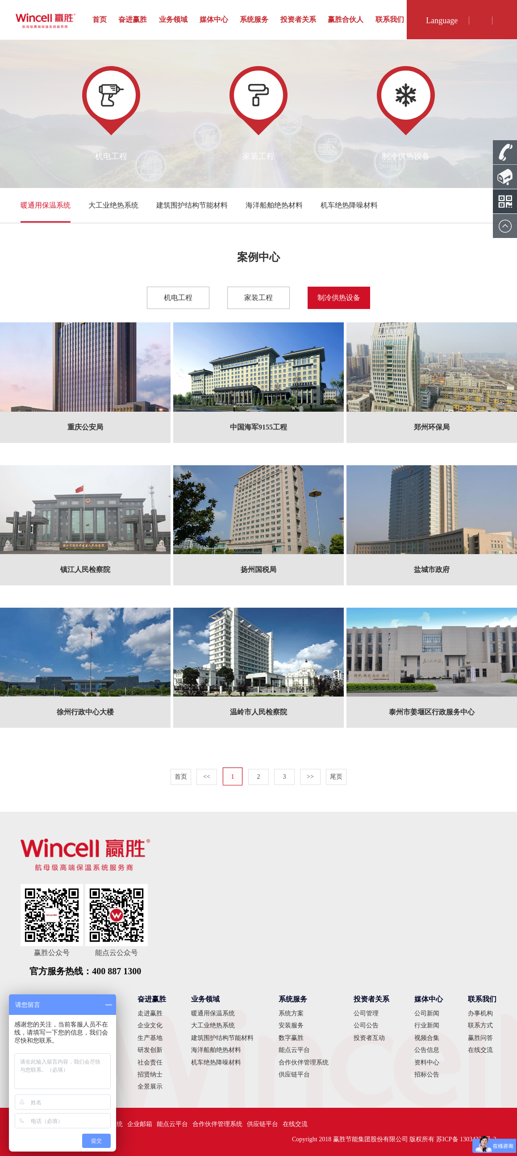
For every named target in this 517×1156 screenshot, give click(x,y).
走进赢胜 (150, 1013)
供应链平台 (294, 1074)
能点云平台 (294, 1050)
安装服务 (291, 1025)
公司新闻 (426, 1013)
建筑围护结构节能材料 (192, 205)
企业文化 (150, 1025)
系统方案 (291, 1013)
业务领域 (173, 19)
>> (310, 776)
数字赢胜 (291, 1038)
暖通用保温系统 (46, 205)
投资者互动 (369, 1038)
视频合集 (426, 1038)
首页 (99, 19)
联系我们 (389, 19)
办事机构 (480, 1013)
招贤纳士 (150, 1074)
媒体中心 (214, 19)
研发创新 (150, 1050)
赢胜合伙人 (345, 19)
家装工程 (258, 297)
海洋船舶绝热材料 (274, 205)
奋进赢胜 (132, 19)
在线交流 (480, 1050)
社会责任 (150, 1062)
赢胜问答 (480, 1038)
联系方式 (480, 1025)
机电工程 (178, 297)
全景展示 (150, 1086)
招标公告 (426, 1074)
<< (206, 776)
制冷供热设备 (338, 297)
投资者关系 (298, 19)
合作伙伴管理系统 (304, 1062)
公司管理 (366, 1013)
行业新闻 (426, 1025)
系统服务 (254, 19)
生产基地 (150, 1038)
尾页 (336, 776)
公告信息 (426, 1050)
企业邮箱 (139, 1124)
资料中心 (426, 1062)
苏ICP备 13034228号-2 (466, 1139)
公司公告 (366, 1025)
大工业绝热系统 (113, 205)
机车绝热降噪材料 (349, 205)
